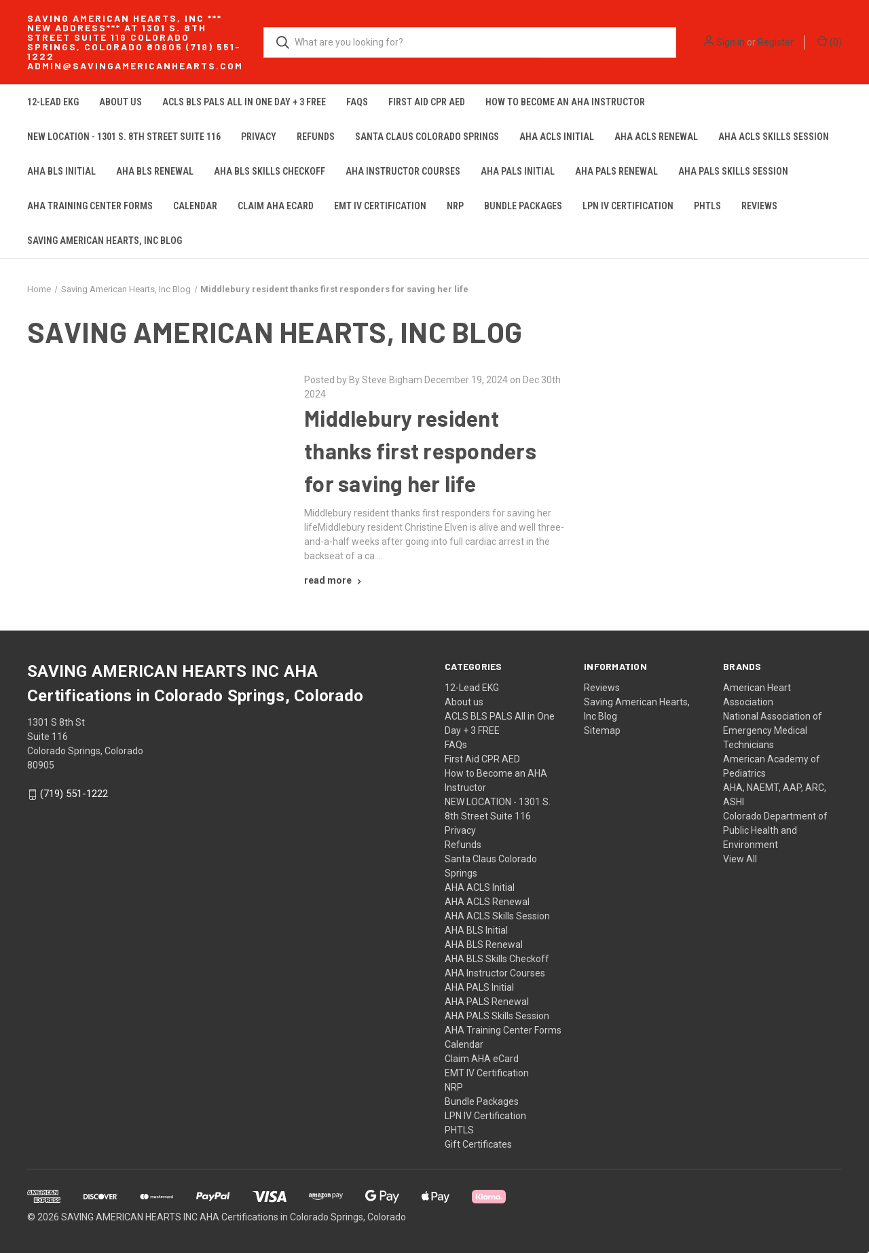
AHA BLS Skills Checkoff (269, 171)
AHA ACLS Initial (556, 136)
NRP (455, 205)
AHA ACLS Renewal (656, 136)
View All (740, 858)
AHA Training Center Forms (90, 205)
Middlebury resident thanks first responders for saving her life (420, 450)
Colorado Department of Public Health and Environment (775, 830)
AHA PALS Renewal (616, 171)
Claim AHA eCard (276, 205)
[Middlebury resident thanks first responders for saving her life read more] (334, 580)
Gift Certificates (478, 1144)
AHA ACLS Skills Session (773, 136)
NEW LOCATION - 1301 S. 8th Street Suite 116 (124, 136)
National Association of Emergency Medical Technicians (772, 730)
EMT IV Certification (380, 205)
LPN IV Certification (628, 205)
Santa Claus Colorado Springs (427, 136)
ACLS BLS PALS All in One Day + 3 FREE (244, 101)
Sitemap (602, 730)
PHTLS (707, 205)
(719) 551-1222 (74, 794)
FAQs (357, 101)
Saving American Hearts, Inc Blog (104, 240)
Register (776, 42)
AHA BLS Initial (61, 171)
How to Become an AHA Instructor (565, 101)
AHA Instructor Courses (403, 171)
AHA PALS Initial (518, 171)
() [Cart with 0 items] (829, 41)
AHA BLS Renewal (154, 171)
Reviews (759, 205)
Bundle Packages (523, 205)
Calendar (195, 205)
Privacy (258, 136)
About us (120, 101)
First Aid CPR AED (426, 101)
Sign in (730, 42)
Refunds (316, 136)
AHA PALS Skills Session (733, 171)
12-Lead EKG (53, 101)
